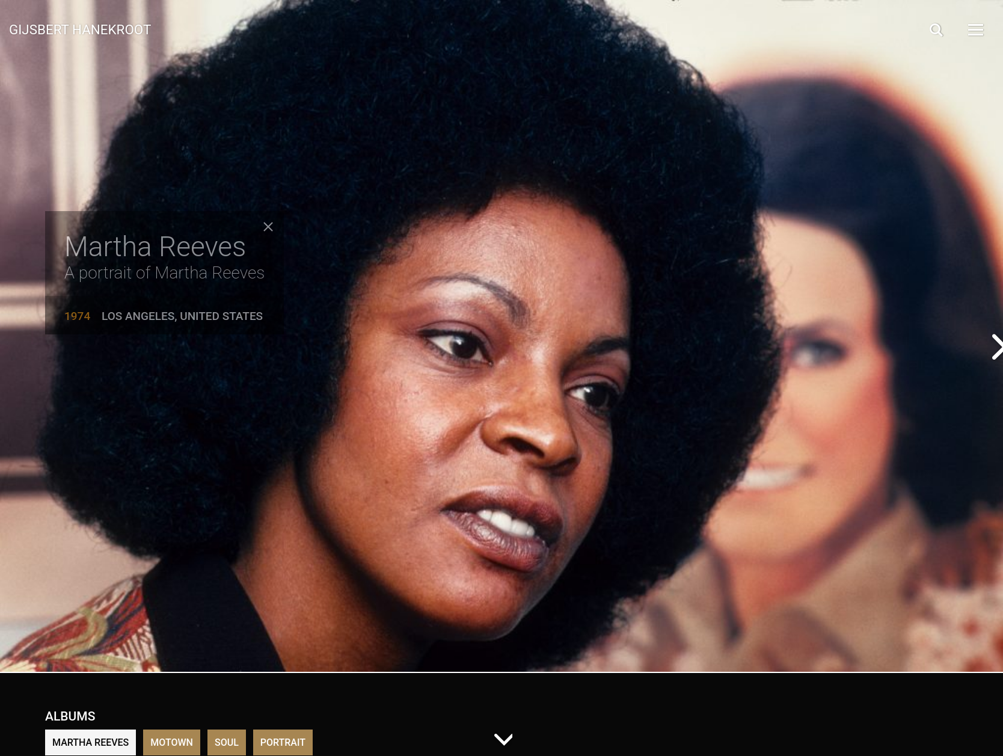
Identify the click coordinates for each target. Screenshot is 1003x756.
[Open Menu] (974, 30)
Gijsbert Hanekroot (80, 29)
